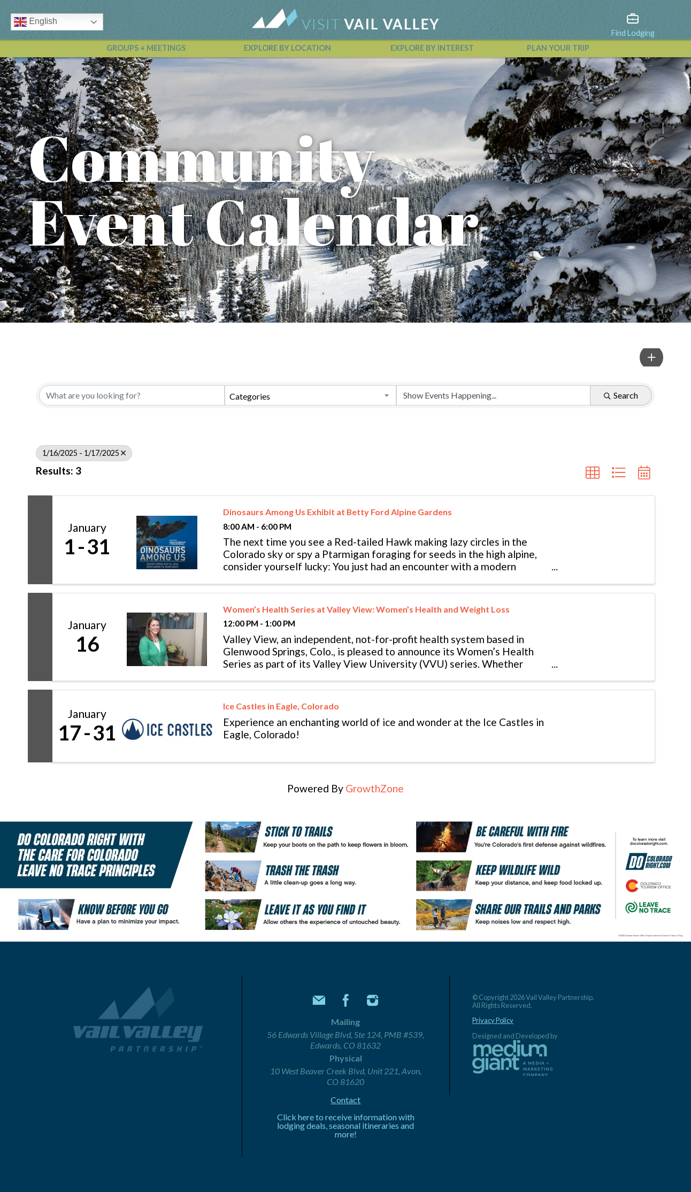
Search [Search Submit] (621, 395)
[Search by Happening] (493, 395)
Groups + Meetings (146, 47)
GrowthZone (375, 788)
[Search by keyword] (132, 395)
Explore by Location (287, 47)
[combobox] (310, 395)
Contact (345, 1100)
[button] (652, 357)
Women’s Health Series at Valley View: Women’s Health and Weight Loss (366, 609)
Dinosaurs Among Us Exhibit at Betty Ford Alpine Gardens (337, 512)
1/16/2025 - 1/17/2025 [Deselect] (84, 452)
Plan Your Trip (558, 47)
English (35, 22)
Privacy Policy (492, 1021)
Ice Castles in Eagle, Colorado (281, 706)
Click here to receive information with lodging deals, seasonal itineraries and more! (345, 1125)
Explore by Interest (432, 47)
